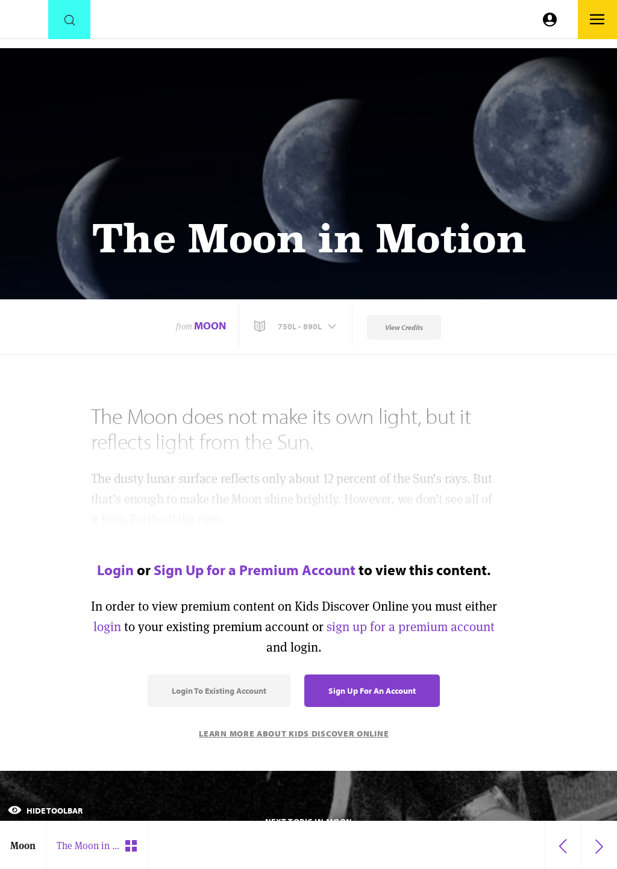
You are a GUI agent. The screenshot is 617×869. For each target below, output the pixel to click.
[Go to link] (24, 22)
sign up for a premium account (411, 626)
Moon (210, 325)
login (107, 626)
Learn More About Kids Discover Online (294, 733)
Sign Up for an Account (372, 690)
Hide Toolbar (45, 810)
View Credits (404, 327)
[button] (296, 326)
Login (115, 570)
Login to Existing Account (219, 690)
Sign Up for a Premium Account (254, 570)
